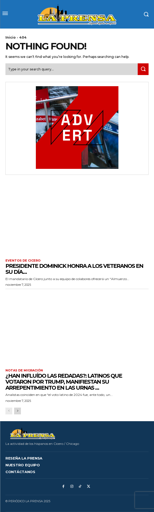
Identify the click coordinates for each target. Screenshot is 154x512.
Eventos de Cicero (22, 260)
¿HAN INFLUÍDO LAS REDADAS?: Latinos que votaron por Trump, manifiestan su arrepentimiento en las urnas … (63, 382)
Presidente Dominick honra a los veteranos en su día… (74, 269)
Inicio (10, 37)
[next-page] (17, 411)
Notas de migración (24, 370)
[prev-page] (8, 411)
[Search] (143, 69)
